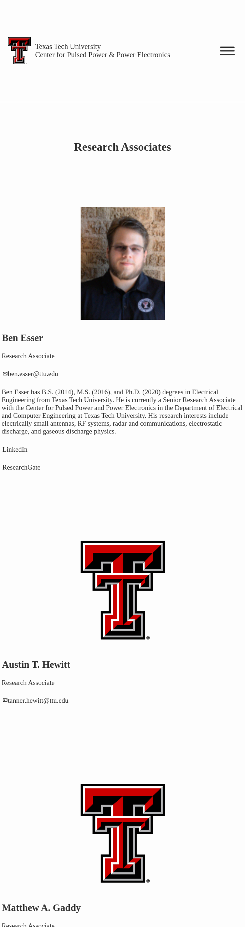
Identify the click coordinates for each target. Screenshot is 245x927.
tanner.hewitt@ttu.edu (38, 700)
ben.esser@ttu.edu (33, 374)
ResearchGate (21, 467)
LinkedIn (14, 449)
